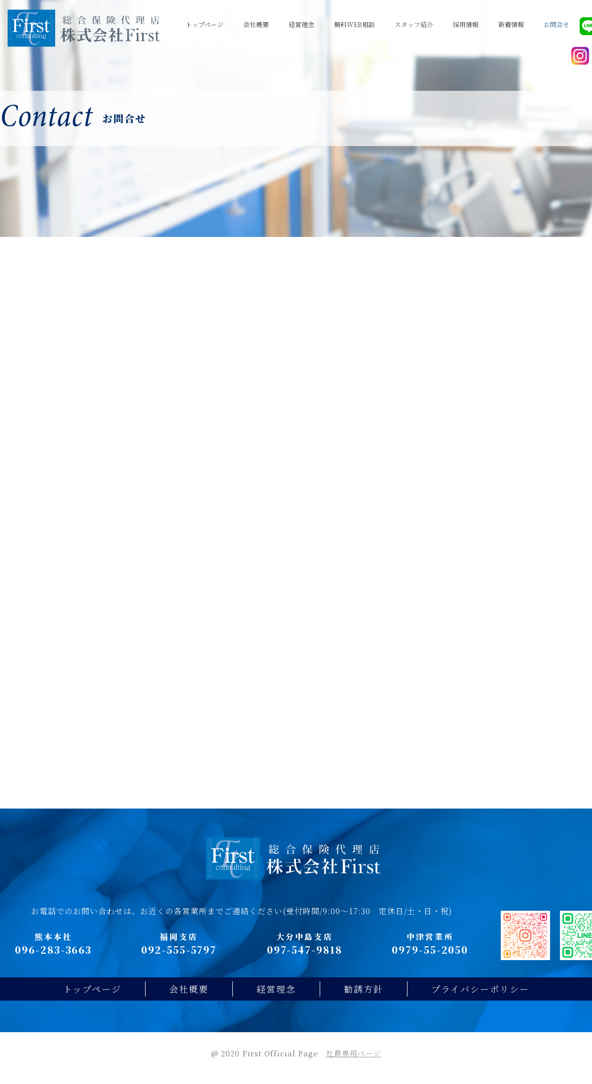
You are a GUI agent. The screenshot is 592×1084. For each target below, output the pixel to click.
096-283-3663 (53, 959)
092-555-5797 (179, 959)
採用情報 (466, 24)
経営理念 (301, 24)
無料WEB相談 (354, 24)
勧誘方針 (363, 998)
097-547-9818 (304, 959)
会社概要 (256, 24)
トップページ (204, 24)
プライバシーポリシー (480, 998)
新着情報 (511, 24)
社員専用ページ (353, 1063)
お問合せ (556, 24)
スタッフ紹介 (414, 24)
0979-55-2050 (430, 959)
